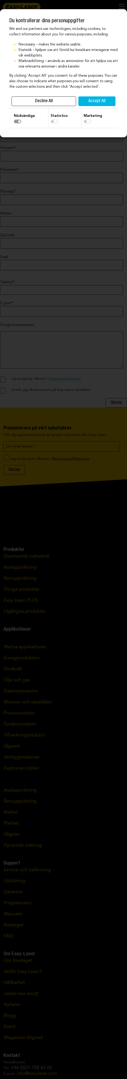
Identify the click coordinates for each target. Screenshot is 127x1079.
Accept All (97, 101)
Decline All (44, 101)
